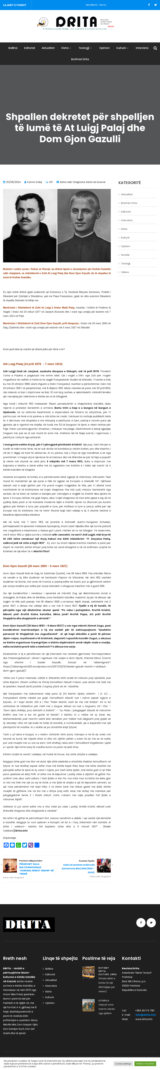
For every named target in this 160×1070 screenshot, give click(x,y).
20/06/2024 (13, 182)
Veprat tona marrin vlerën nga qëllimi (106, 1009)
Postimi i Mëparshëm (30, 867)
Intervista (142, 48)
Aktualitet (48, 48)
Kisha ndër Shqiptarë (72, 182)
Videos (125, 272)
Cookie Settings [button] (123, 1063)
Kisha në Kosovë (95, 182)
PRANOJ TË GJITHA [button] (145, 1063)
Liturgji (103, 1000)
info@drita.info (146, 1015)
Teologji (85, 48)
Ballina (12, 48)
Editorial (29, 48)
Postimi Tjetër (84, 867)
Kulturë (122, 48)
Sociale (125, 255)
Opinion (104, 48)
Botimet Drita (80, 59)
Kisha (66, 48)
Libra (113, 974)
